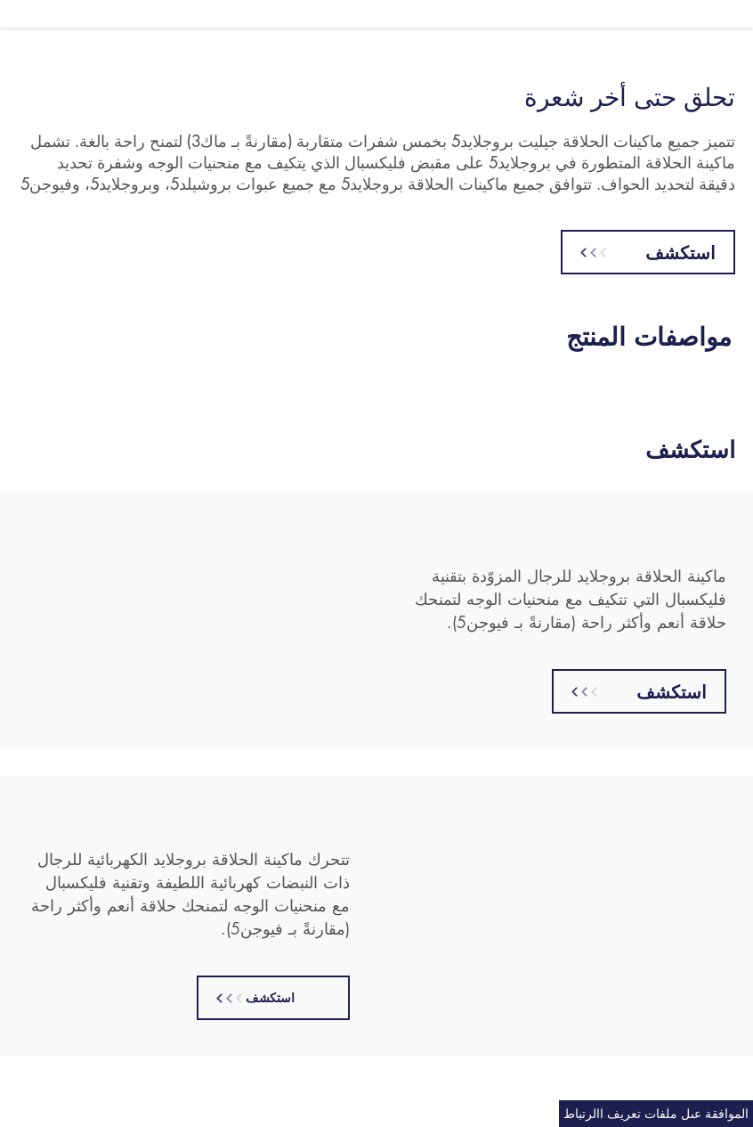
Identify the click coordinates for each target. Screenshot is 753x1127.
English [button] (47, 13)
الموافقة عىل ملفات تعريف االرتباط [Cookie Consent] (656, 1113)
